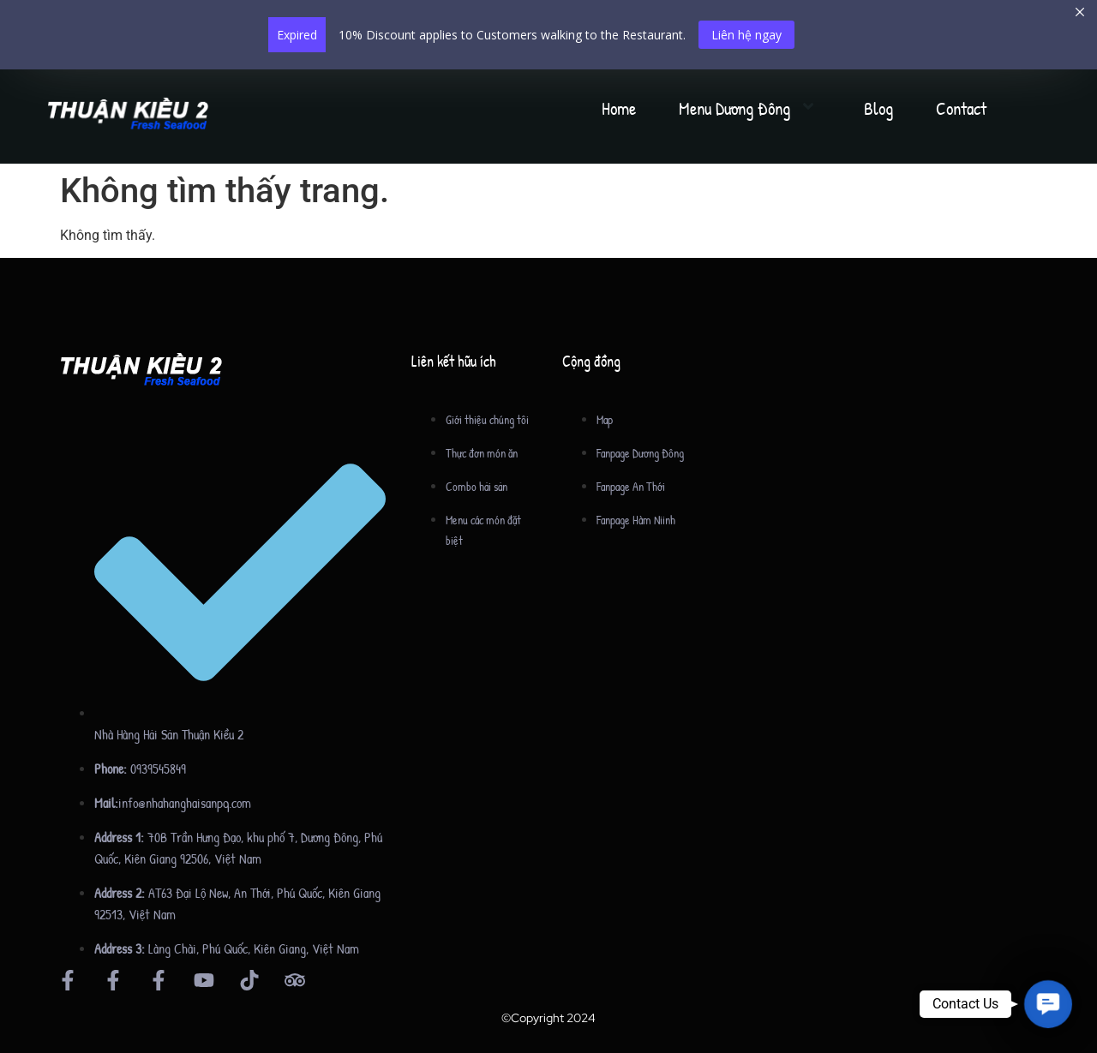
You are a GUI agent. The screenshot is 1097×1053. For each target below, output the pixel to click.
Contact (961, 108)
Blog (878, 108)
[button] (1047, 1003)
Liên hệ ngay (746, 35)
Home (619, 108)
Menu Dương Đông (750, 108)
